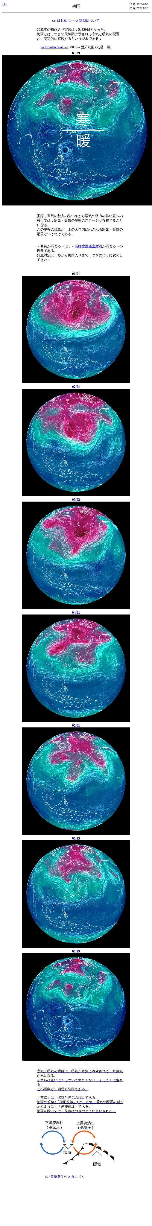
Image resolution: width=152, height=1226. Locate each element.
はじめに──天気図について (76, 20)
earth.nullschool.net (54, 47)
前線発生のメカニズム (65, 1177)
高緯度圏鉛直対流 (88, 246)
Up (4, 4)
